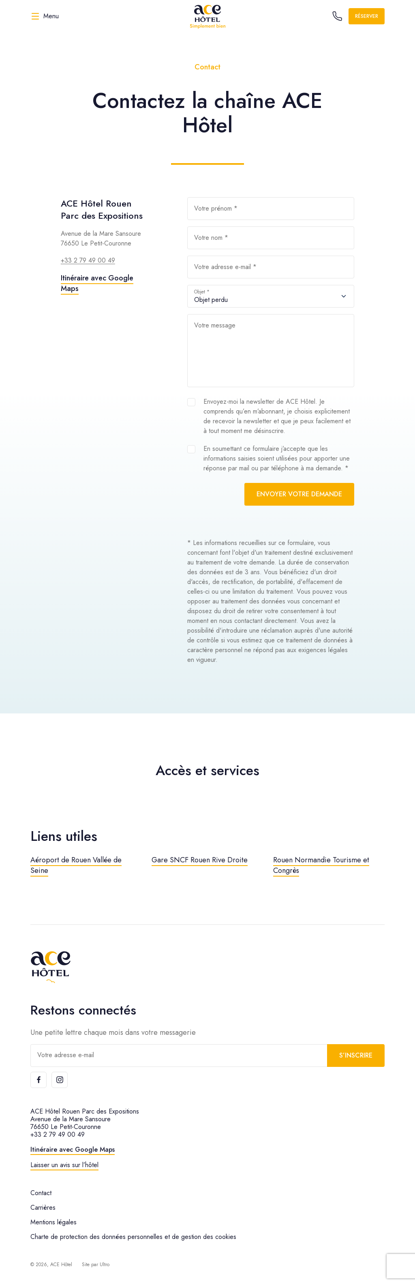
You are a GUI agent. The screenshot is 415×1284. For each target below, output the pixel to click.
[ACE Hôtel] (207, 16)
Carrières (43, 1207)
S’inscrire (355, 1055)
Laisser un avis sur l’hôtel (64, 1165)
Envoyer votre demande (299, 494)
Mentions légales (53, 1222)
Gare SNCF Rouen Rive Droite (200, 860)
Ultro (104, 1264)
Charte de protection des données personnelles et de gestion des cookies (133, 1236)
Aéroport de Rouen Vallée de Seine (76, 865)
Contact (40, 1193)
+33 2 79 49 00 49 (88, 260)
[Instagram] (59, 1080)
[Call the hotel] (337, 16)
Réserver (366, 16)
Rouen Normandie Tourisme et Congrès (321, 865)
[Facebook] (38, 1080)
